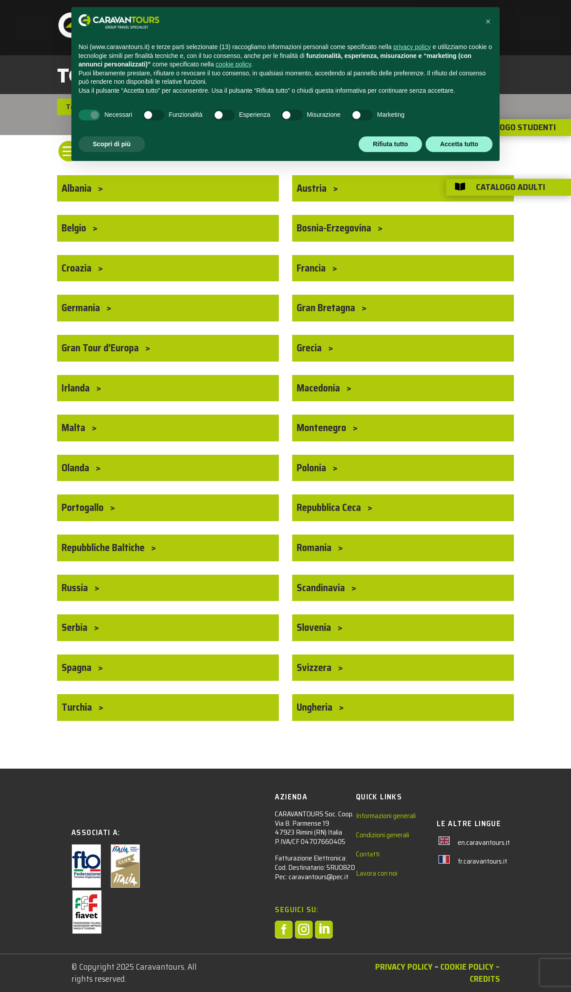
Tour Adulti (84, 106)
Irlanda (77, 388)
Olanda (76, 468)
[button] (488, 845)
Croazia (78, 268)
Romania (315, 548)
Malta (74, 428)
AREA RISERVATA (452, 18)
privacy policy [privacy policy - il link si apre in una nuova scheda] (412, 870)
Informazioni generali (386, 815)
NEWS (313, 18)
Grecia (310, 348)
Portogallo (84, 507)
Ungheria (316, 707)
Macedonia (319, 388)
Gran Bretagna (327, 308)
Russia (76, 588)
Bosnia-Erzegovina (335, 228)
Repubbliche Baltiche (104, 548)
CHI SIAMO (399, 18)
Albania (78, 188)
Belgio (75, 228)
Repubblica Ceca (330, 507)
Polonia (312, 468)
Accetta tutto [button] (459, 967)
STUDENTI (224, 18)
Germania (82, 308)
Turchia (78, 707)
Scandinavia (322, 588)
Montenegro (322, 428)
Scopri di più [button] (112, 967)
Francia (312, 268)
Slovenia (315, 627)
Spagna (78, 667)
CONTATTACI (352, 18)
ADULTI (272, 18)
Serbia (76, 627)
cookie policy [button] (233, 888)
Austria (313, 188)
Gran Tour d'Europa (101, 348)
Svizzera (315, 667)
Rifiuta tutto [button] (390, 967)
